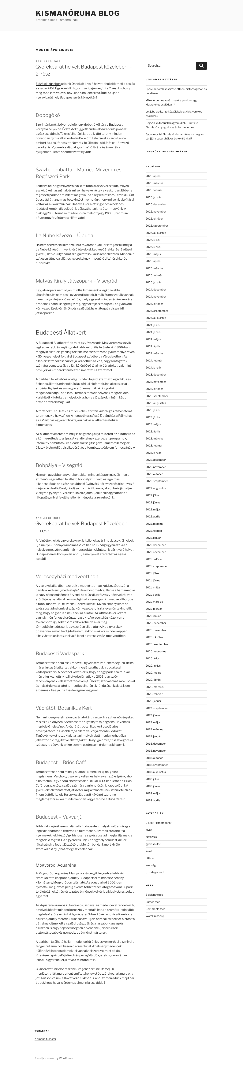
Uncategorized (154, 872)
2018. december (156, 743)
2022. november (156, 467)
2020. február (154, 693)
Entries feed (153, 901)
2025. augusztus (156, 232)
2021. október (154, 559)
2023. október (154, 388)
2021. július (152, 573)
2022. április (153, 516)
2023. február (154, 445)
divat (149, 829)
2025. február (154, 275)
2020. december (156, 622)
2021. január (153, 615)
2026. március (154, 183)
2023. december (156, 374)
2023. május (153, 424)
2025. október (154, 218)
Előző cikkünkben (48, 84)
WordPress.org (155, 915)
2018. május (153, 793)
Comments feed (155, 908)
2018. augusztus (156, 771)
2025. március (154, 268)
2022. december (156, 459)
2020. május (153, 672)
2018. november (156, 750)
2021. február (154, 608)
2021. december (156, 544)
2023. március (154, 438)
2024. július (152, 325)
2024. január (153, 367)
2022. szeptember (157, 481)
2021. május (153, 587)
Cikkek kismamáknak (159, 822)
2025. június (153, 246)
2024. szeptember (157, 310)
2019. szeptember (157, 708)
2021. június (153, 580)
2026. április (153, 176)
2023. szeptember (157, 396)
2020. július (153, 658)
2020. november (156, 630)
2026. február (154, 190)
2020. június (153, 665)
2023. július (152, 410)
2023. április (153, 431)
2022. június (153, 502)
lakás (149, 851)
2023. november (156, 381)
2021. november (156, 552)
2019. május (153, 722)
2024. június (153, 332)
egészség (151, 836)
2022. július (152, 495)
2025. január (153, 282)
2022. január (153, 537)
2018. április (153, 800)
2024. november (156, 296)
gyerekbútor (153, 844)
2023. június (153, 417)
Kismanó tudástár (45, 1038)
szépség (151, 865)
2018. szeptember (157, 764)
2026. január (153, 197)
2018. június (153, 786)
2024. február (154, 360)
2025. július (152, 239)
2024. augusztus (156, 317)
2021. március (154, 601)
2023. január (153, 452)
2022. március (154, 523)
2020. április (153, 679)
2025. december (156, 204)
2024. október (154, 303)
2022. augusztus (156, 488)
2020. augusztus (156, 651)
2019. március (154, 729)
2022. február (154, 530)
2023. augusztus (156, 403)
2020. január (153, 700)
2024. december (156, 289)
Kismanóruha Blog (78, 13)
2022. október (154, 474)
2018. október (154, 757)
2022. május (153, 509)
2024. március (154, 353)
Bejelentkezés (154, 894)
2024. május (153, 339)
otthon (150, 858)
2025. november (156, 211)
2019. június (153, 715)
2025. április (153, 261)
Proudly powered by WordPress (54, 1058)
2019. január (153, 736)
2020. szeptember (157, 644)
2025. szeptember (157, 225)
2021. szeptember (157, 566)
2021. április (153, 594)
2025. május (153, 254)
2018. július (152, 779)
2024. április (153, 346)
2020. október (154, 637)
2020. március (154, 686)
